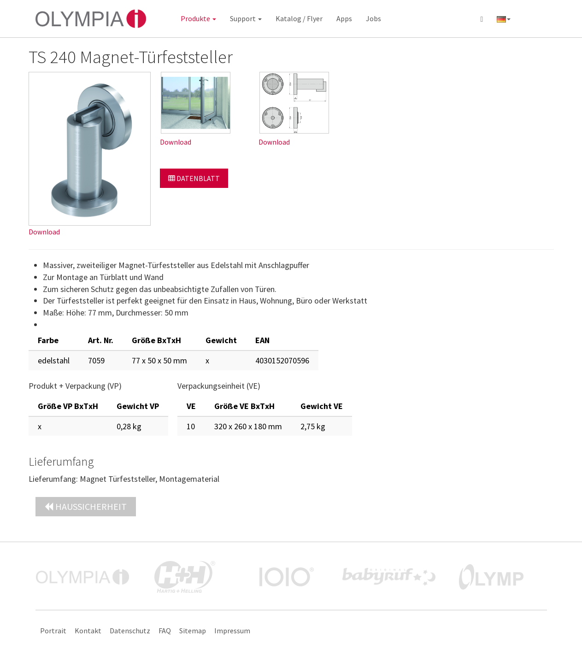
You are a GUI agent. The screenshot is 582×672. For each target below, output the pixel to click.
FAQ (165, 630)
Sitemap (192, 630)
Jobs (373, 18)
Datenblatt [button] (194, 178)
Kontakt (88, 630)
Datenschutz (130, 630)
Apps (344, 18)
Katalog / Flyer (299, 18)
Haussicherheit (86, 506)
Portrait (53, 630)
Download (44, 232)
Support (246, 18)
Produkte (198, 18)
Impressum (232, 630)
